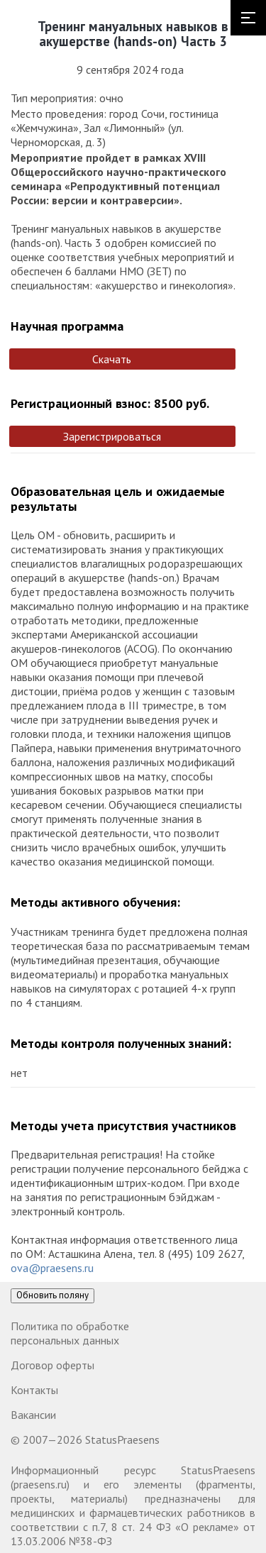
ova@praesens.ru (52, 1268)
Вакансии (33, 1415)
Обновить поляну (52, 1295)
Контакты (34, 1390)
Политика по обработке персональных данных (70, 1333)
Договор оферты (52, 1365)
